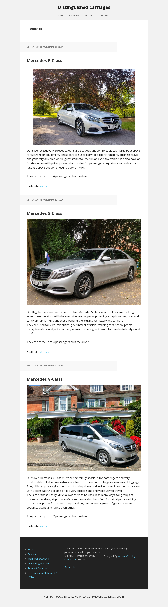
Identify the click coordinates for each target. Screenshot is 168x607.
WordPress (110, 598)
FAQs (31, 551)
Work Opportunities (38, 560)
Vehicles (44, 188)
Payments (33, 556)
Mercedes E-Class (56, 61)
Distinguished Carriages (84, 8)
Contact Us (70, 561)
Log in (120, 598)
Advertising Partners (38, 565)
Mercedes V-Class (57, 380)
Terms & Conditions (38, 570)
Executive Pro (71, 598)
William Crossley (126, 558)
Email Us (69, 569)
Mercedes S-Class (56, 214)
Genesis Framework (93, 598)
